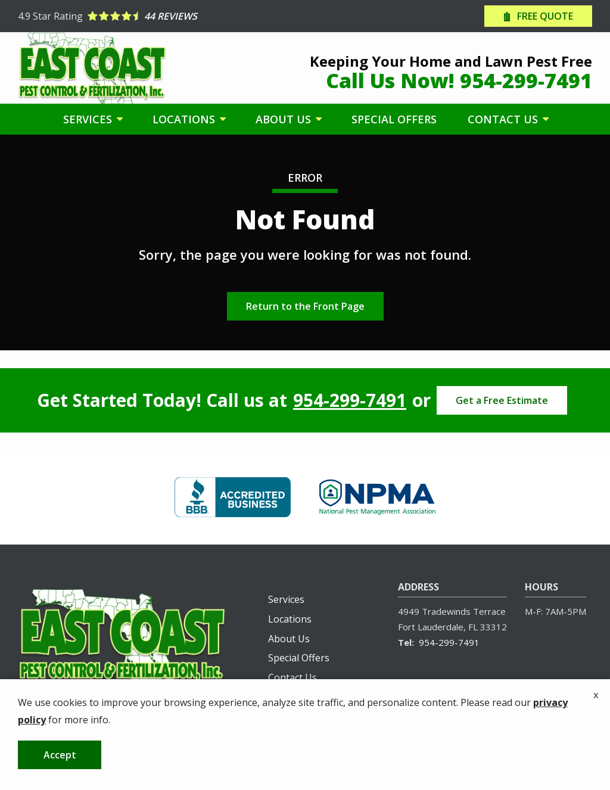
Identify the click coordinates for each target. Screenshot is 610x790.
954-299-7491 (349, 400)
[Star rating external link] (161, 16)
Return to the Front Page (305, 306)
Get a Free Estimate (502, 400)
